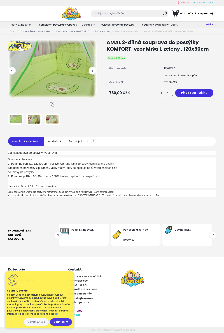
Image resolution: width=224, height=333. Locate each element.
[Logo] (27, 13)
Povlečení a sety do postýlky (117, 24)
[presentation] (12, 71)
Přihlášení (186, 2)
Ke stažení (54, 141)
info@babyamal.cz (78, 302)
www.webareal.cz (124, 329)
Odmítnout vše (36, 321)
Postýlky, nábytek (20, 24)
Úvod (12, 31)
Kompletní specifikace (26, 141)
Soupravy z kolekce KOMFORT (71, 31)
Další (208, 24)
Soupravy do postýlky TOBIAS (160, 24)
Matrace (87, 24)
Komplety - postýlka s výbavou (58, 24)
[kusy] (161, 93)
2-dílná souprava (100, 31)
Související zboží (82, 141)
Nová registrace (205, 2)
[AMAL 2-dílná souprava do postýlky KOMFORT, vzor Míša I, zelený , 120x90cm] (52, 68)
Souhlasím (61, 322)
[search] (143, 15)
